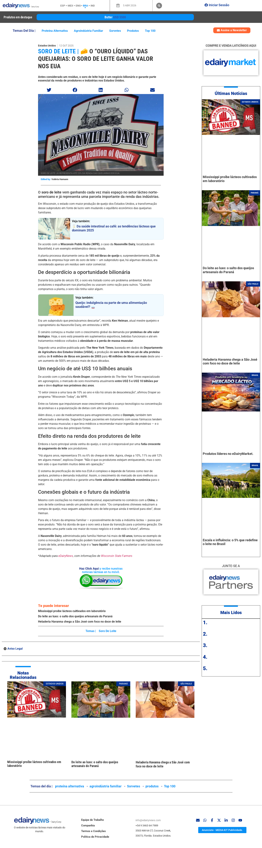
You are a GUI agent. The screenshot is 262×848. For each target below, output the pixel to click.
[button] (159, 6)
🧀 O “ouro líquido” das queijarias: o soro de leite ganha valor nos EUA (95, 59)
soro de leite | (58, 51)
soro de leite (107, 631)
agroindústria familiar (88, 30)
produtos (133, 30)
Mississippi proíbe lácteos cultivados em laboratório (72, 611)
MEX (70, 5)
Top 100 (150, 30)
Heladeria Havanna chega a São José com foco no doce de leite (79, 621)
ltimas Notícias (232, 93)
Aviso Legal (15, 648)
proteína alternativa (55, 30)
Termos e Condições (93, 831)
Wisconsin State (111, 556)
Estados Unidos (47, 45)
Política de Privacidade (95, 836)
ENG (78, 5)
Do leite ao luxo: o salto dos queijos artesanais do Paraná (75, 616)
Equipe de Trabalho (92, 820)
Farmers (127, 556)
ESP (62, 5)
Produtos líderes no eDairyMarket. (228, 454)
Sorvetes (115, 30)
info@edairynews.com (148, 820)
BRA (85, 5)
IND (93, 5)
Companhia (88, 825)
